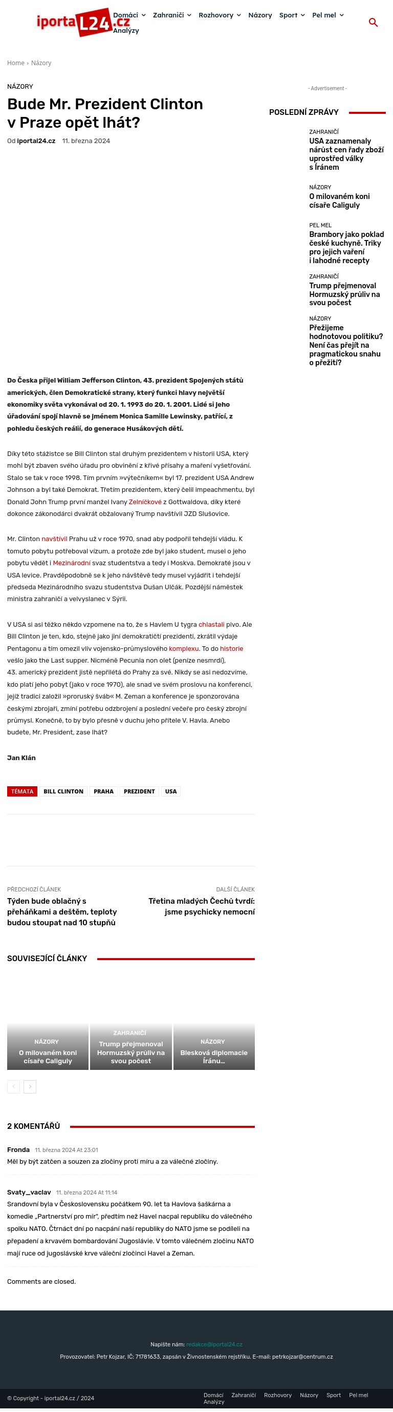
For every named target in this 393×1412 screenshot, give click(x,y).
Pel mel (320, 221)
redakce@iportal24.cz (214, 1347)
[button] (373, 23)
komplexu (184, 648)
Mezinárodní (71, 563)
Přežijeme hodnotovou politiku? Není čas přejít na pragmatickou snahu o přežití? (345, 322)
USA (171, 791)
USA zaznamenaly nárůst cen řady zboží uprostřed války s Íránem (343, 151)
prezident (139, 791)
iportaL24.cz (36, 140)
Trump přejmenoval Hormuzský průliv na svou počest (130, 1058)
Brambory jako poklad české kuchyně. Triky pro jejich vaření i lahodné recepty (346, 236)
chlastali (212, 624)
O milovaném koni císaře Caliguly (47, 1061)
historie (232, 648)
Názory (41, 62)
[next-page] (30, 1090)
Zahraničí (130, 1042)
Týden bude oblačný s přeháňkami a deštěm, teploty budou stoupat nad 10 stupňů (62, 912)
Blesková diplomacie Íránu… (214, 1065)
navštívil (54, 539)
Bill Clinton (63, 791)
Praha (104, 791)
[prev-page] (13, 1090)
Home (16, 62)
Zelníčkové (145, 501)
